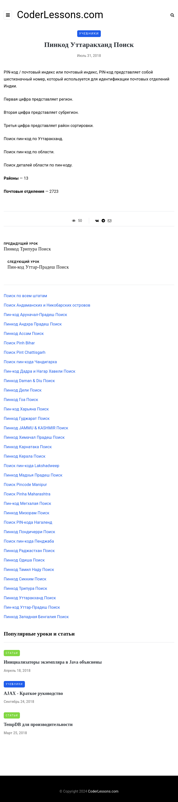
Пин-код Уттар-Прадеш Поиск (32, 607)
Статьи (12, 653)
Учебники (89, 33)
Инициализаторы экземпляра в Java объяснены (53, 662)
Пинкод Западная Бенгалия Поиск (36, 616)
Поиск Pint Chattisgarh (24, 352)
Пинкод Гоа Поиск (21, 399)
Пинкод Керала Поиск (24, 456)
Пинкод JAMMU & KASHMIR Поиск (36, 428)
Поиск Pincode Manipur (25, 484)
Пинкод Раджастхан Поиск (29, 550)
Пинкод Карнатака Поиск (28, 446)
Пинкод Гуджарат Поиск (27, 418)
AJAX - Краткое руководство (33, 693)
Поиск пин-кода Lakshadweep (31, 465)
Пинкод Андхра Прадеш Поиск (33, 324)
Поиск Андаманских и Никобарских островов (47, 305)
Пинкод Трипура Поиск (25, 588)
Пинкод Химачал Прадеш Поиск (34, 437)
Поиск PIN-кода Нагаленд (28, 522)
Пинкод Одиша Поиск (24, 560)
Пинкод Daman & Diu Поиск (29, 380)
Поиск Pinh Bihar (19, 343)
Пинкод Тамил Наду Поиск (29, 569)
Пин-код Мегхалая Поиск (27, 503)
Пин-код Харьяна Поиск (26, 409)
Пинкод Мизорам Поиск (26, 513)
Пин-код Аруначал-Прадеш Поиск (35, 314)
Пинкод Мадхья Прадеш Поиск (33, 475)
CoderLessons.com (60, 15)
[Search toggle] (170, 15)
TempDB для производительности (38, 724)
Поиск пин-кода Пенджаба (29, 541)
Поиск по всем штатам (25, 295)
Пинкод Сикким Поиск (25, 579)
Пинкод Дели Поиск (23, 390)
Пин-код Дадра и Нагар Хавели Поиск (39, 371)
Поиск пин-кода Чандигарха (30, 362)
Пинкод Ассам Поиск (24, 333)
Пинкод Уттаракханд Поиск (30, 598)
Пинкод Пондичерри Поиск (29, 531)
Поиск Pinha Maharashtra (27, 494)
